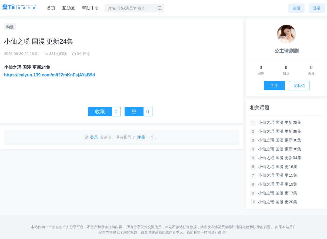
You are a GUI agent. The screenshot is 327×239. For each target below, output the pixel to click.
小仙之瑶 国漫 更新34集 (279, 157)
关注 (274, 85)
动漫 (10, 27)
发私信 (299, 85)
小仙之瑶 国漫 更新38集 (279, 131)
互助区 (68, 8)
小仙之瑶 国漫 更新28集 (279, 122)
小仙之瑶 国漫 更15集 (277, 175)
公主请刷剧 (286, 51)
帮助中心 (90, 8)
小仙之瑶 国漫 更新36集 (279, 149)
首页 (51, 8)
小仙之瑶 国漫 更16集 (277, 166)
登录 (317, 8)
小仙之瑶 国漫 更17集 (277, 192)
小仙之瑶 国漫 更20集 (277, 201)
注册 (296, 8)
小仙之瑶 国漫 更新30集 (279, 140)
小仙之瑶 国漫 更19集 (277, 184)
